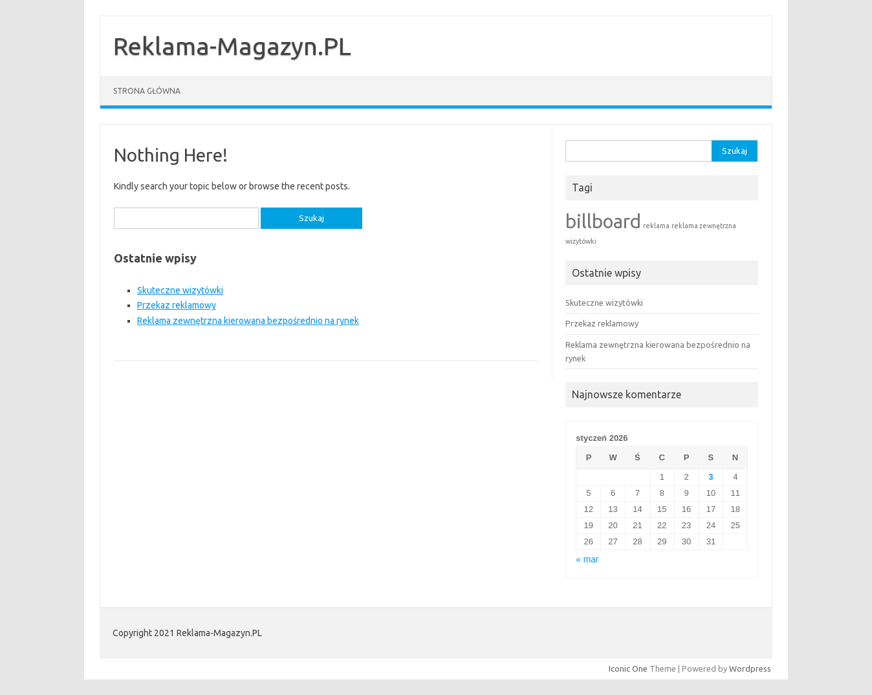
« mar (587, 559)
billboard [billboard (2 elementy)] (603, 221)
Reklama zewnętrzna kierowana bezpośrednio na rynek (248, 320)
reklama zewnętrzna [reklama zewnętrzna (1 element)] (703, 226)
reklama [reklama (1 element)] (656, 226)
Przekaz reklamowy (176, 305)
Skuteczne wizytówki (180, 290)
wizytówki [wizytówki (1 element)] (580, 241)
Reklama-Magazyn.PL (232, 45)
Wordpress (750, 668)
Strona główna (146, 91)
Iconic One (628, 668)
